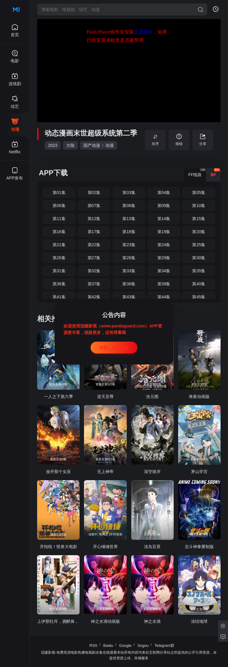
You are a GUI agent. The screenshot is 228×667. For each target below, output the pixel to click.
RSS (93, 645)
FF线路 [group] (197, 172)
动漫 (109, 145)
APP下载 (53, 173)
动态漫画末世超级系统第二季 (91, 133)
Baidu (108, 645)
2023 (52, 145)
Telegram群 (164, 645)
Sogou (143, 645)
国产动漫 (91, 145)
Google (125, 645)
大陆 (70, 145)
